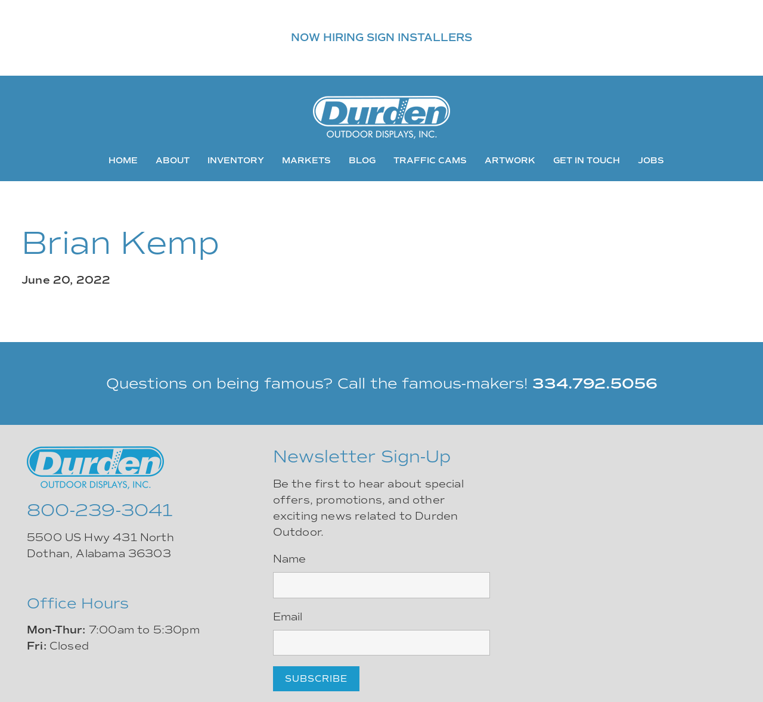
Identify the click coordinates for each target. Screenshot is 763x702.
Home (123, 160)
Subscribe (316, 678)
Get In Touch (586, 160)
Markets (306, 160)
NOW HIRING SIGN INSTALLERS (381, 37)
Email (288, 616)
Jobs (651, 160)
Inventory (235, 160)
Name (289, 559)
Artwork (510, 160)
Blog (362, 160)
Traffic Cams (430, 160)
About (173, 160)
